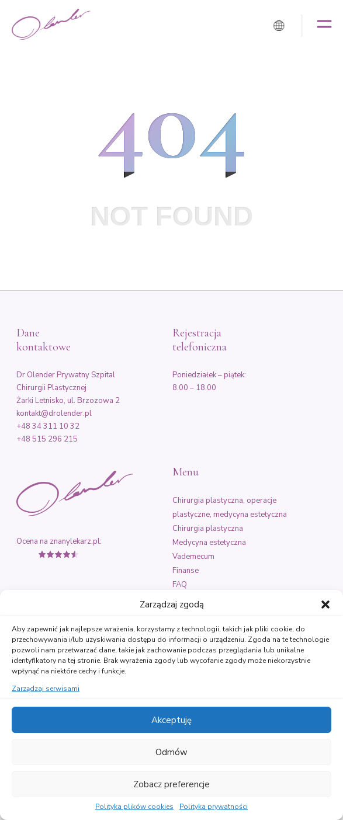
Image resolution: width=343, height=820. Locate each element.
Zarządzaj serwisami (45, 689)
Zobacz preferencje (171, 784)
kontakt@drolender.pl (54, 413)
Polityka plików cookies (134, 807)
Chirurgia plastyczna (207, 528)
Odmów (171, 752)
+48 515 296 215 (47, 439)
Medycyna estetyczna (209, 542)
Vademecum (193, 556)
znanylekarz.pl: (76, 541)
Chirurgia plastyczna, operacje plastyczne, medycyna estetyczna (229, 507)
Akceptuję (171, 720)
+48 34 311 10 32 (47, 426)
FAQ (179, 584)
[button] (325, 604)
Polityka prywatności (213, 807)
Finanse (185, 570)
